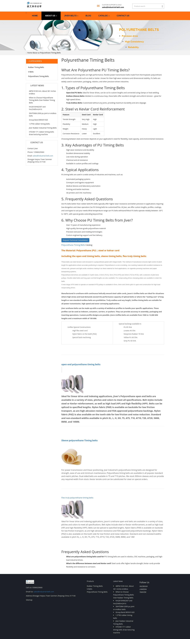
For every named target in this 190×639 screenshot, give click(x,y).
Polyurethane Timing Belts (50, 53)
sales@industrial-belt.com (113, 7)
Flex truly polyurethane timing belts (77, 497)
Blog (88, 16)
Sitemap (29, 600)
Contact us (123, 16)
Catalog (104, 16)
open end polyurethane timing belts (80, 364)
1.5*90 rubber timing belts (39, 124)
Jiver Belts (71, 16)
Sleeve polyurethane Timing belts (79, 440)
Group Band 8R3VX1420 (38, 120)
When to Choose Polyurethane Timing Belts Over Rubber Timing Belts (42, 100)
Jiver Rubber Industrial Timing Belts (43, 128)
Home (35, 16)
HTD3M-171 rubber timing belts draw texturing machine (124, 630)
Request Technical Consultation (75, 240)
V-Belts (31, 72)
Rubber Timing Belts (36, 67)
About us (51, 16)
